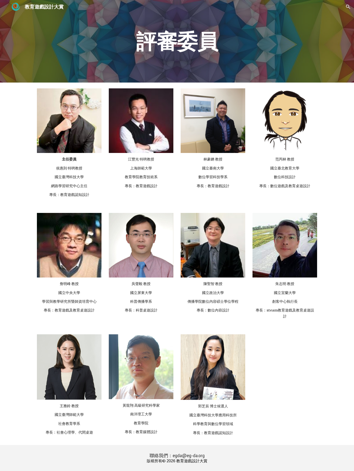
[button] (348, 7)
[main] (177, 41)
